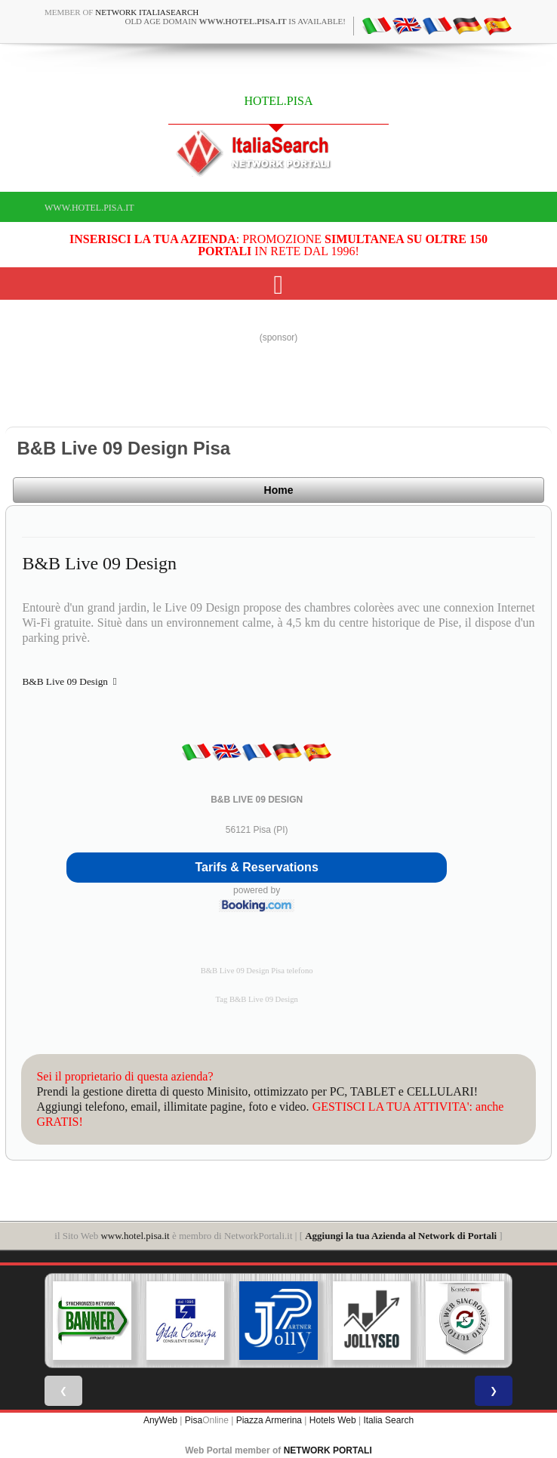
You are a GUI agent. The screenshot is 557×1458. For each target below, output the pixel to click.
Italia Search (388, 1420)
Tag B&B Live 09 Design (256, 999)
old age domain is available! (235, 21)
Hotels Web (332, 1420)
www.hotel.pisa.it (89, 207)
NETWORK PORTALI (328, 1450)
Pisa (193, 1420)
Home (279, 490)
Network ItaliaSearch (146, 12)
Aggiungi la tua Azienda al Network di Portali (401, 1235)
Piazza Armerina (269, 1420)
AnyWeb (160, 1420)
